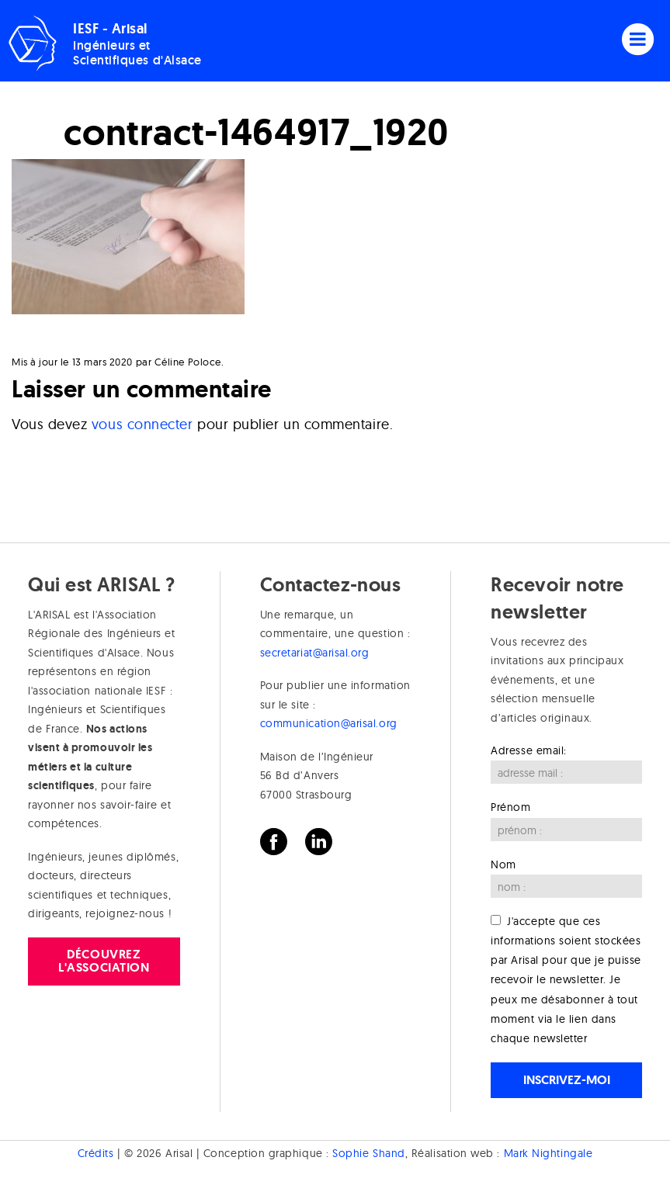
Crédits (96, 1153)
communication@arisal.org (328, 723)
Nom (503, 864)
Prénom (510, 807)
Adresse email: (529, 750)
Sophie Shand (368, 1153)
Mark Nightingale (548, 1153)
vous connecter (142, 424)
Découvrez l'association (103, 960)
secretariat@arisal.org (315, 653)
